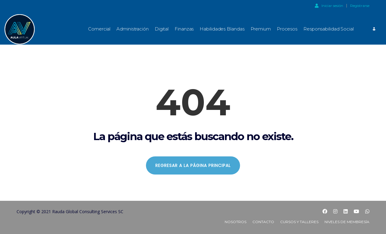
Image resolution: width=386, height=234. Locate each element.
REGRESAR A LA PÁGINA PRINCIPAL (193, 165)
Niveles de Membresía (346, 222)
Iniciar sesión (329, 5)
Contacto (263, 222)
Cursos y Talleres (299, 222)
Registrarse (359, 6)
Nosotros (235, 222)
